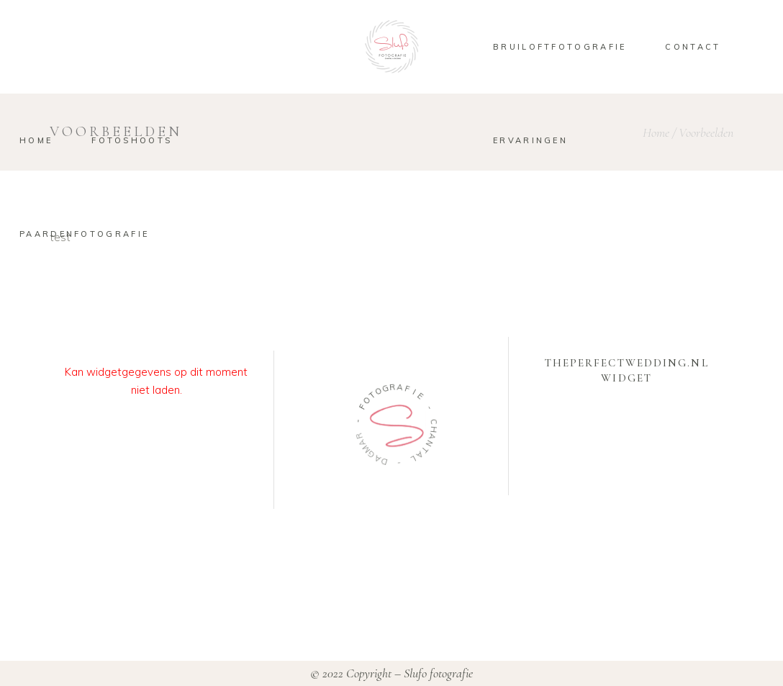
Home (656, 132)
